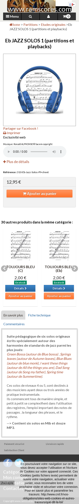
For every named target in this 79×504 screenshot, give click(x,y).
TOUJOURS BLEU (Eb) (59, 269)
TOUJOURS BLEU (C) (20, 269)
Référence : (10, 172)
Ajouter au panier (39, 193)
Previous (4, 268)
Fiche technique (39, 315)
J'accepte (7, 483)
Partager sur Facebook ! (20, 128)
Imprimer (11, 133)
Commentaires (14, 324)
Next (75, 268)
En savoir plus (13, 315)
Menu (12, 16)
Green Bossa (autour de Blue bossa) (33, 354)
